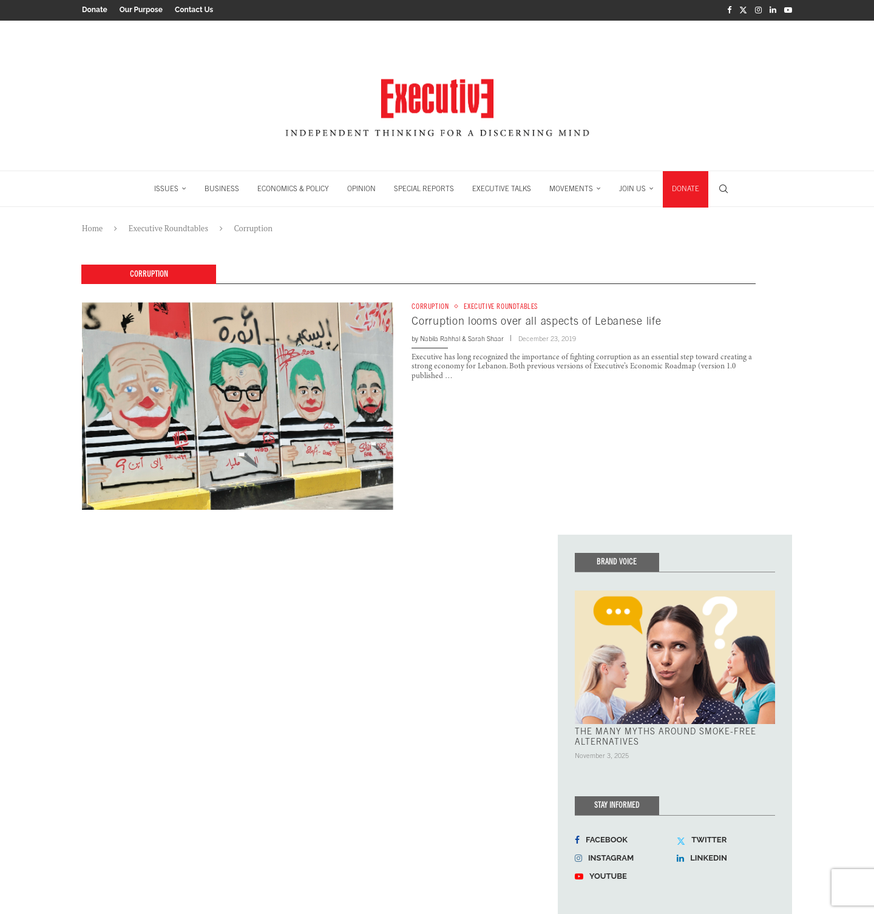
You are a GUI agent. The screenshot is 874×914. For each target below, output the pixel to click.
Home (92, 226)
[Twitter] (743, 9)
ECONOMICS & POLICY (293, 187)
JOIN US (632, 187)
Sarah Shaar (486, 337)
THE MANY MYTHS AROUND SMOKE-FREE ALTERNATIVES (665, 734)
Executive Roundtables (168, 226)
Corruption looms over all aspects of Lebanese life (536, 319)
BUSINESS (222, 187)
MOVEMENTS (571, 187)
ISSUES (166, 187)
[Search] (723, 187)
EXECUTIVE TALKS (501, 187)
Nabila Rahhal (440, 337)
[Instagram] (758, 9)
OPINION (361, 187)
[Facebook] (729, 9)
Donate (94, 9)
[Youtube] (788, 9)
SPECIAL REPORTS (424, 187)
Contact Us (194, 9)
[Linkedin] (773, 9)
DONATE (685, 187)
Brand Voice (617, 559)
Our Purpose (141, 9)
